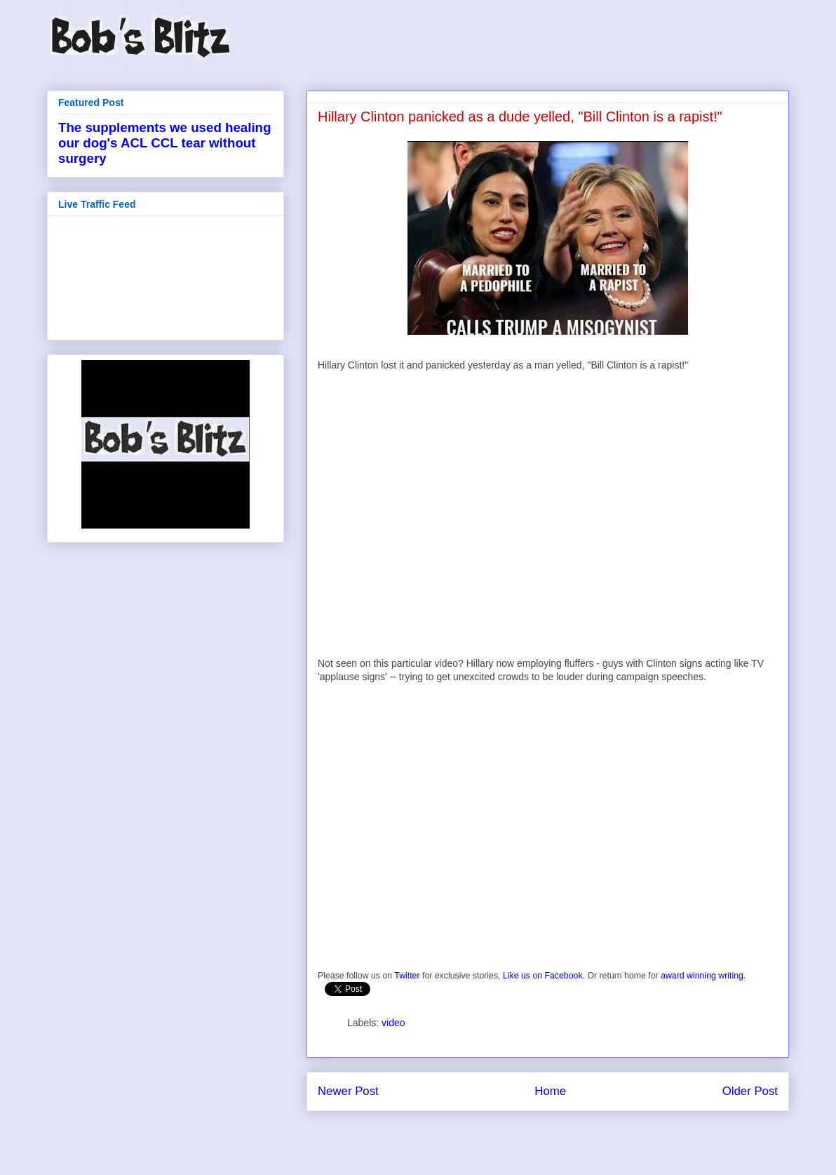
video (393, 1022)
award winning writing (702, 976)
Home (550, 1091)
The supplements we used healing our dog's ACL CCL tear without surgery (164, 143)
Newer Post (348, 1091)
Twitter (406, 976)
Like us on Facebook (543, 976)
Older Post (750, 1091)
